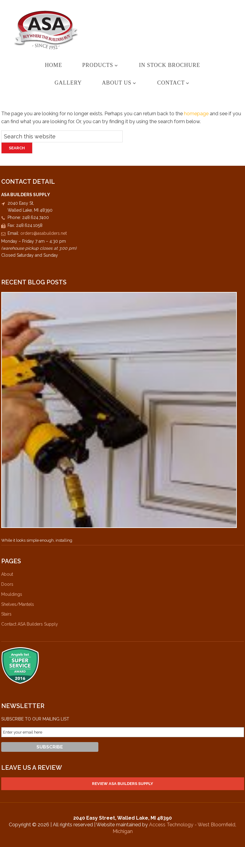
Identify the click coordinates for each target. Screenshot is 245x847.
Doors (7, 584)
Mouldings (11, 594)
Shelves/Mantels (17, 604)
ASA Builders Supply (122, 30)
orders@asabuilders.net (43, 233)
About (7, 574)
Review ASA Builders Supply (122, 783)
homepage (196, 113)
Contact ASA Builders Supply (29, 624)
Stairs (6, 614)
